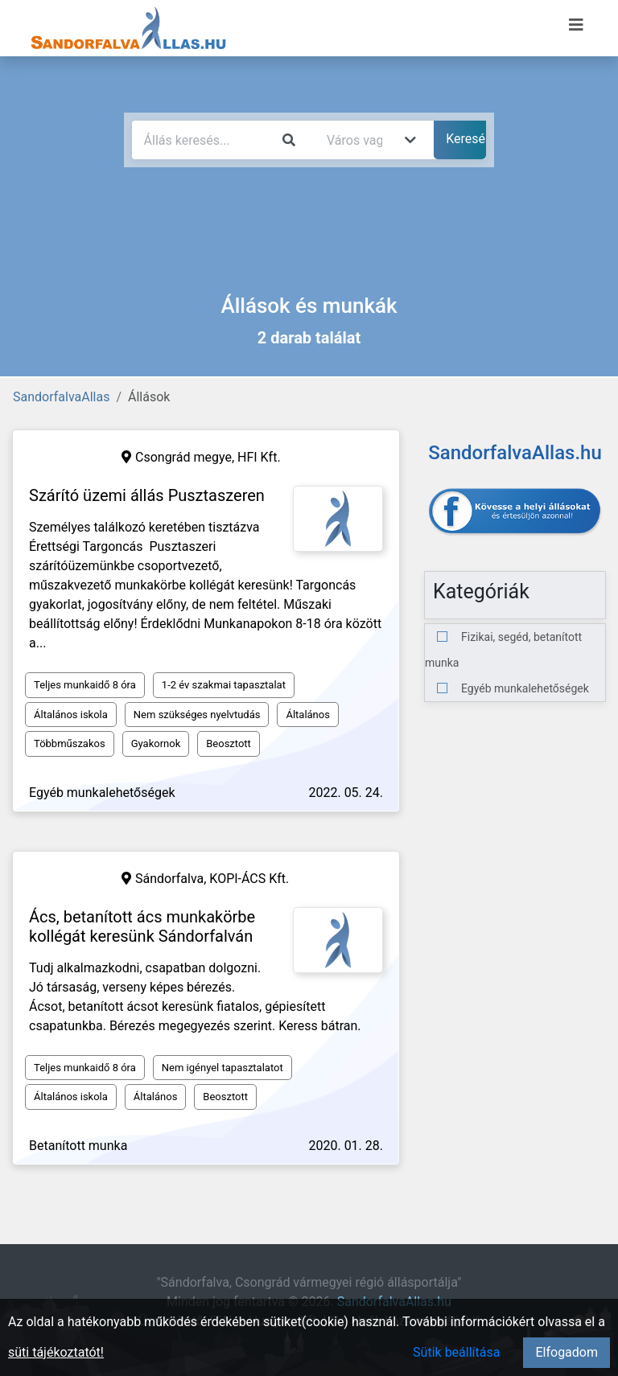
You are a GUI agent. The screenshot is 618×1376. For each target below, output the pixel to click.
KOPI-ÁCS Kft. (249, 878)
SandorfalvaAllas (61, 397)
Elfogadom (566, 1352)
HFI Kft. (259, 457)
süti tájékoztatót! (56, 1352)
